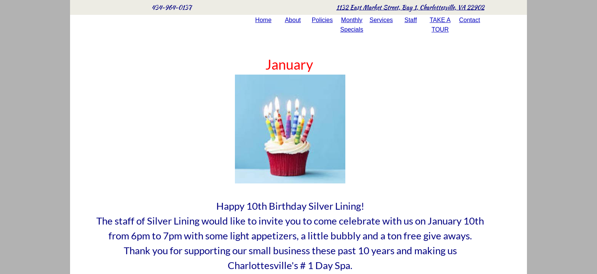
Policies (322, 20)
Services (381, 20)
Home (263, 20)
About (293, 20)
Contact (469, 20)
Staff (410, 20)
